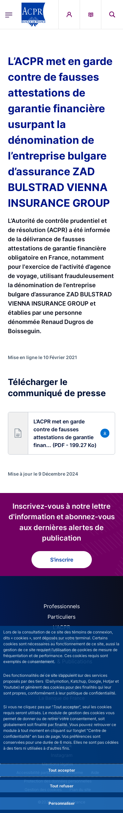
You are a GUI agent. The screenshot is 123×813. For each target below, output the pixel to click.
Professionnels (62, 606)
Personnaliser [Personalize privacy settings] (62, 803)
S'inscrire (61, 559)
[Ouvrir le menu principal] (8, 14)
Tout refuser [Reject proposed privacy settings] (61, 785)
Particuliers (61, 616)
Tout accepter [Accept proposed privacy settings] (61, 770)
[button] (61, 433)
